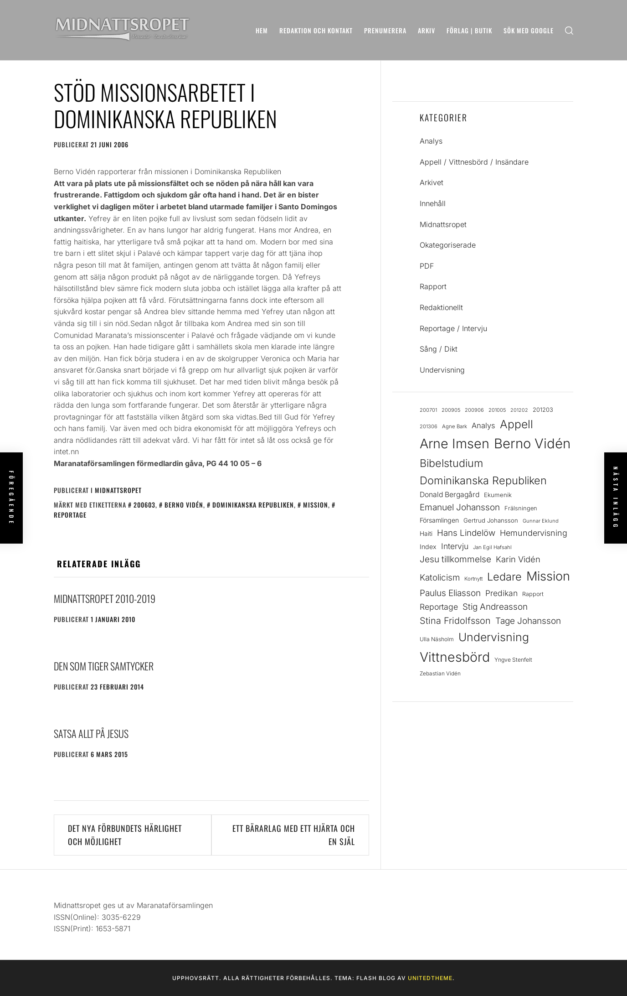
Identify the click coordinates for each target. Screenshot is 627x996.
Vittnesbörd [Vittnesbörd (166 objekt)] (455, 657)
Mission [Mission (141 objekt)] (548, 576)
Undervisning (442, 369)
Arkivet (431, 182)
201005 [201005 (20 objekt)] (497, 410)
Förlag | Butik (469, 30)
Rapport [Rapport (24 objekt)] (533, 594)
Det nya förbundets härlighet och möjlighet (125, 834)
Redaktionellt (441, 307)
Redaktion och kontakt (316, 30)
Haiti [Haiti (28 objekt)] (426, 533)
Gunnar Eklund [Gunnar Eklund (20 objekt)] (541, 521)
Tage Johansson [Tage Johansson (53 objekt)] (528, 621)
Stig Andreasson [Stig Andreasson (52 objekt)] (495, 607)
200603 (144, 504)
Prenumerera (385, 30)
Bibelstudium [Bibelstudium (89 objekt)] (451, 463)
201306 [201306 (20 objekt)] (428, 426)
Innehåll (433, 203)
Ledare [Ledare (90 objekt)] (504, 576)
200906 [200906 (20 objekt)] (474, 410)
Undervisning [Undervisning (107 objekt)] (493, 637)
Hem (262, 30)
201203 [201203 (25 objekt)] (543, 409)
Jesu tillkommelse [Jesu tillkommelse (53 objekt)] (455, 559)
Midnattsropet (118, 490)
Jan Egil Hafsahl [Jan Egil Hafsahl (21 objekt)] (492, 547)
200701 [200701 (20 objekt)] (428, 410)
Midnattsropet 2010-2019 (104, 598)
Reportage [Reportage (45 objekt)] (439, 607)
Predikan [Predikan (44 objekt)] (501, 593)
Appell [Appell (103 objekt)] (516, 424)
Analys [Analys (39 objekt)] (483, 425)
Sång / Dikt (438, 348)
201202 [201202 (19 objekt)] (519, 410)
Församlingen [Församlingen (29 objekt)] (439, 520)
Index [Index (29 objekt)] (428, 546)
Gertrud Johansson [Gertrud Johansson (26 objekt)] (490, 520)
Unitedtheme (430, 978)
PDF (427, 265)
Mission (315, 504)
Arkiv (426, 30)
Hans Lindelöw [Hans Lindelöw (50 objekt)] (466, 533)
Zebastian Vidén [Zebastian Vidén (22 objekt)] (440, 673)
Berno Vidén (183, 504)
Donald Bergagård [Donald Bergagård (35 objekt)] (449, 494)
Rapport (433, 286)
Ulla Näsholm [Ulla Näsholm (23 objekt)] (437, 639)
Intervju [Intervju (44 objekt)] (454, 546)
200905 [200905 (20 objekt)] (451, 410)
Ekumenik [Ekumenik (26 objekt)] (498, 494)
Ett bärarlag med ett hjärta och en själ (293, 834)
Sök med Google (529, 30)
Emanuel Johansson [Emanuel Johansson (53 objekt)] (460, 507)
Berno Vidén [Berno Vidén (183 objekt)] (532, 443)
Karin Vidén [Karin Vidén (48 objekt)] (518, 559)
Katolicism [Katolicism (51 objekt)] (440, 577)
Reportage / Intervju (453, 328)
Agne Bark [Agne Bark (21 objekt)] (454, 426)
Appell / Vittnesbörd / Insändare (474, 161)
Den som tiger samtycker (104, 666)
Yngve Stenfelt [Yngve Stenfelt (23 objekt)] (513, 659)
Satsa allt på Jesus (91, 733)
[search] (569, 30)
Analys (431, 140)
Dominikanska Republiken (253, 504)
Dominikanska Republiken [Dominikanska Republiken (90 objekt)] (483, 480)
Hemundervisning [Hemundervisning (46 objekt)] (533, 533)
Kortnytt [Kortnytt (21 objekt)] (473, 579)
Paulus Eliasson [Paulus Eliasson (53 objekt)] (450, 593)
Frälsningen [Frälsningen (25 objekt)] (520, 508)
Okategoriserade (448, 244)
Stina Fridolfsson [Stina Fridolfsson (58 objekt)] (455, 620)
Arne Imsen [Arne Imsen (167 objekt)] (454, 443)
